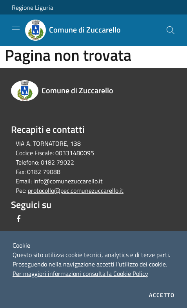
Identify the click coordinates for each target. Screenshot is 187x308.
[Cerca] (170, 30)
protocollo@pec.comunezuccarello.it (75, 190)
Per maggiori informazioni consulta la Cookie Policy (80, 273)
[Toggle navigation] (15, 29)
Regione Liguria (32, 7)
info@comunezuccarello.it (68, 181)
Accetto (161, 295)
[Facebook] (19, 218)
